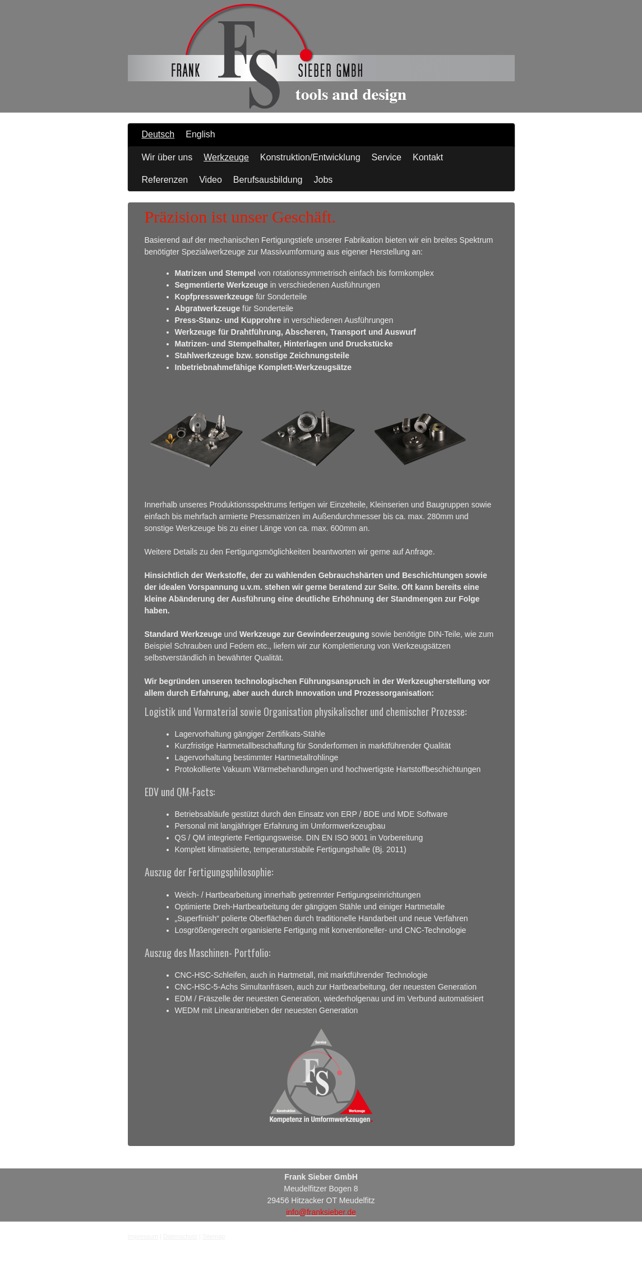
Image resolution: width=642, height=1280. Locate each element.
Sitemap (213, 1236)
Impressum (143, 1236)
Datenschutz (180, 1236)
